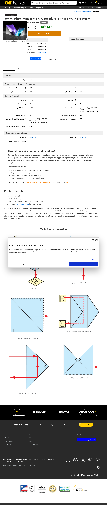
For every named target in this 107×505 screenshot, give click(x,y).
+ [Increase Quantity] (34, 27)
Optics (14, 12)
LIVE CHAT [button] (40, 411)
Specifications (9, 69)
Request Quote (42, 53)
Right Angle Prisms (29, 12)
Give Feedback (33, 444)
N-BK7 (81, 100)
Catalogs (80, 434)
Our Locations (9, 441)
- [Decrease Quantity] (28, 27)
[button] (94, 7)
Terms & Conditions (29, 465)
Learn (31, 7)
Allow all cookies (83, 264)
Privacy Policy (7, 465)
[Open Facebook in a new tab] (68, 461)
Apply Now (85, 440)
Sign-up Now (86, 425)
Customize (53, 264)
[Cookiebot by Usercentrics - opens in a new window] (89, 240)
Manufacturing (20, 7)
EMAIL (64, 411)
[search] (54, 3)
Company (39, 7)
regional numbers (19, 415)
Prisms (20, 12)
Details (93, 259)
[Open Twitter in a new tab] (75, 461)
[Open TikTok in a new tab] (97, 467)
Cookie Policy (17, 465)
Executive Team (9, 438)
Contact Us (99, 7)
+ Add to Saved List (35, 59)
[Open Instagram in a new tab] (97, 461)
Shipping (31, 434)
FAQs (30, 441)
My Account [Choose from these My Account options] (86, 3)
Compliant (32, 137)
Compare (51, 59)
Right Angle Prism (22, 204)
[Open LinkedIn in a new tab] (90, 461)
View (30, 141)
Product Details (23, 69)
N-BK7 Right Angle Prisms (44, 12)
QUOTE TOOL (86, 412)
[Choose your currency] (89, 7)
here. (68, 182)
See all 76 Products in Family (83, 11)
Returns (31, 438)
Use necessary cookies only (23, 264)
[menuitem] (10, 7)
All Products (7, 12)
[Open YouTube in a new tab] (82, 461)
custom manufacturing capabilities (37, 182)
